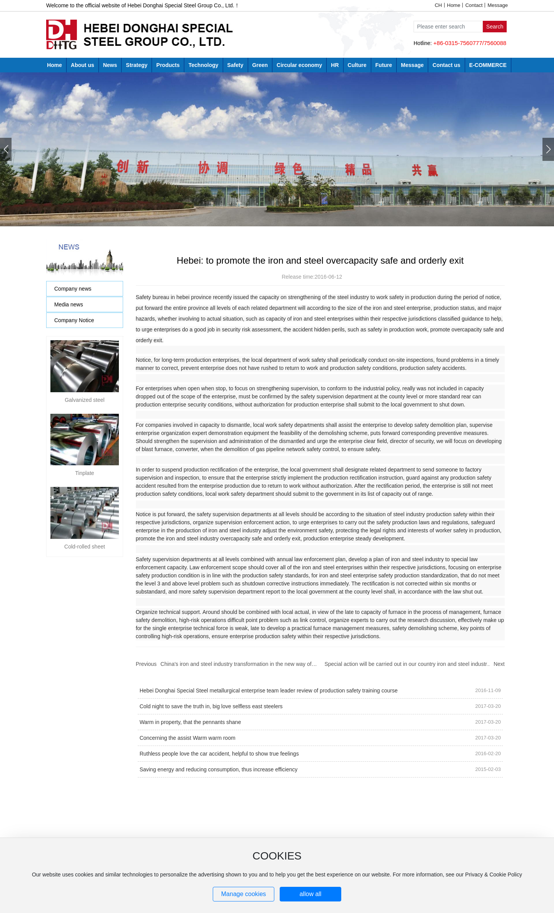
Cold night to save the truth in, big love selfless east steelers (211, 706)
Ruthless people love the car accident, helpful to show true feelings (219, 754)
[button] (548, 149)
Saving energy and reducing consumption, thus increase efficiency (219, 769)
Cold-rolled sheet (84, 418)
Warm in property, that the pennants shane (190, 722)
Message (497, 5)
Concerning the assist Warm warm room (187, 738)
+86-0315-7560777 (457, 43)
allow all (310, 894)
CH (438, 5)
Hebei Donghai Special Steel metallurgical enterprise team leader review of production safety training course (269, 690)
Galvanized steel (85, 357)
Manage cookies (243, 894)
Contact (473, 5)
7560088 (495, 43)
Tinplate (84, 388)
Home (454, 5)
